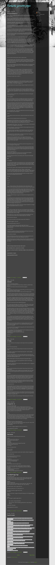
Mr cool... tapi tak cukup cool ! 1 (12, 13)
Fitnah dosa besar (10, 434)
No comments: (19, 336)
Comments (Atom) (14, 557)
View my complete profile (40, 14)
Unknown (38, 13)
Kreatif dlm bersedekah (11, 515)
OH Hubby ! (9, 341)
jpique (29, 562)
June (39, 23)
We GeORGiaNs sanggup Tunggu (12, 474)
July (39, 18)
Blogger (35, 562)
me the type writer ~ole (11, 404)
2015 (38, 16)
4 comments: (19, 277)
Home (18, 555)
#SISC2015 (9, 282)
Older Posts (31, 555)
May (39, 25)
